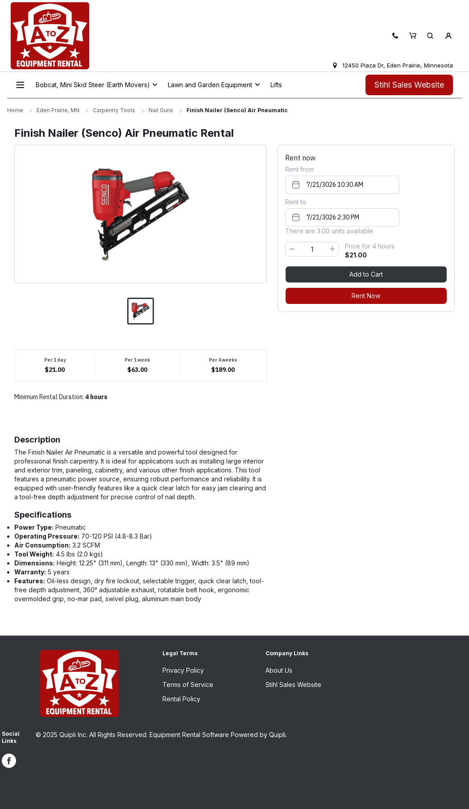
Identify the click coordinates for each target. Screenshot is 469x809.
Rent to (295, 202)
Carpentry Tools (114, 110)
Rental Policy (181, 699)
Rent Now (366, 295)
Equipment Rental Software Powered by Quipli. (218, 734)
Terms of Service (187, 684)
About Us (279, 670)
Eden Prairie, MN (58, 110)
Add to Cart (366, 274)
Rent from (299, 169)
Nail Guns (161, 110)
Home (15, 110)
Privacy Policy (183, 670)
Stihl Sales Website (409, 84)
